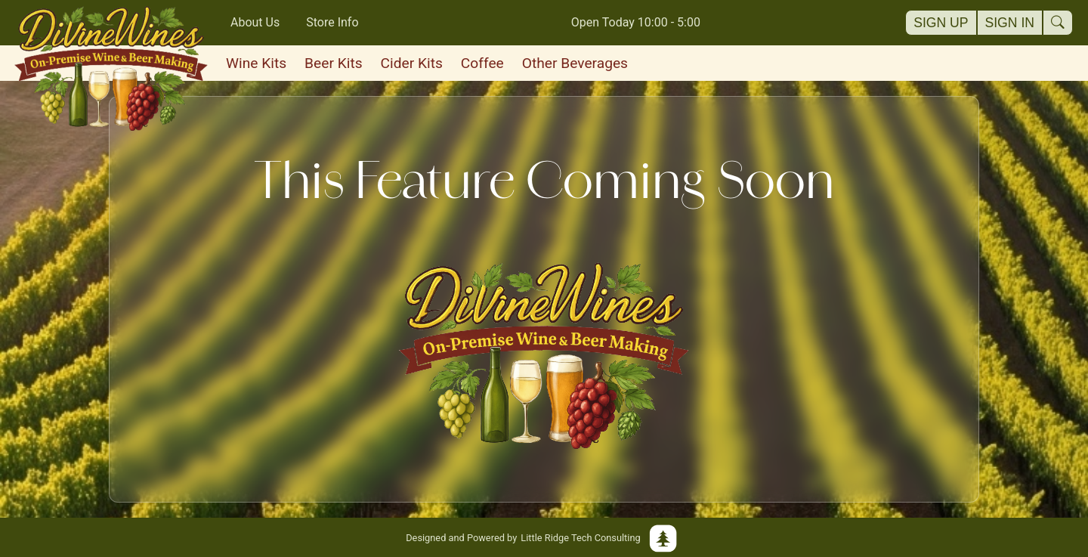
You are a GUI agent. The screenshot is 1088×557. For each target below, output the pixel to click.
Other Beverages (575, 63)
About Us (255, 22)
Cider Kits (412, 63)
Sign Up (940, 22)
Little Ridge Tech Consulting (544, 537)
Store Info (332, 22)
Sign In (1010, 22)
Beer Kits (333, 63)
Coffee (482, 63)
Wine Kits (256, 63)
